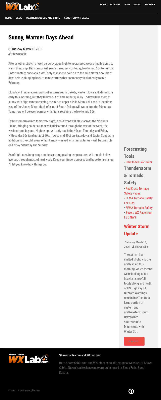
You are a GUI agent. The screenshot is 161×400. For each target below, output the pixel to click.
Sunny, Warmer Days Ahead (41, 37)
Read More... (134, 341)
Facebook (150, 4)
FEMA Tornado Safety (139, 208)
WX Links (115, 4)
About (137, 4)
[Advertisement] (138, 85)
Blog (127, 4)
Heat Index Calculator (139, 162)
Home (103, 4)
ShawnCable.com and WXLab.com (80, 355)
